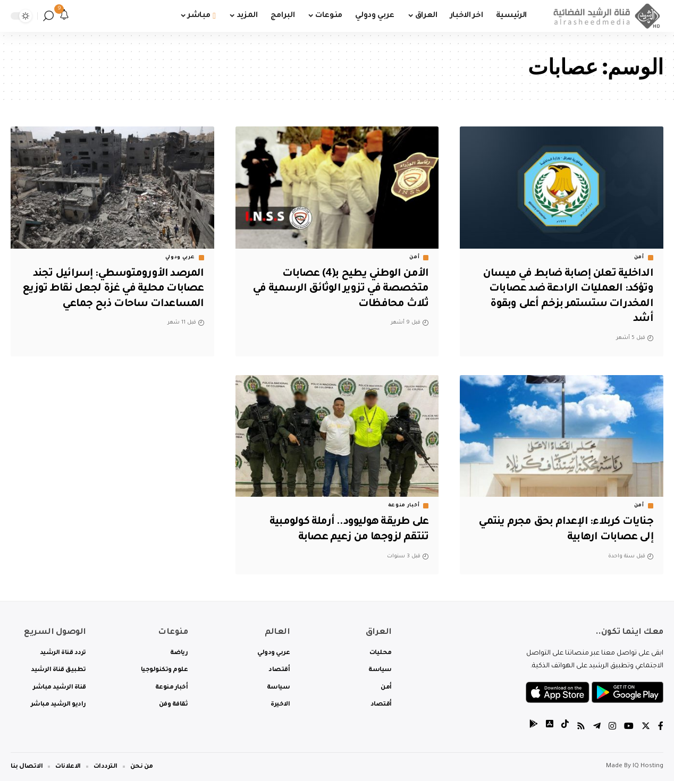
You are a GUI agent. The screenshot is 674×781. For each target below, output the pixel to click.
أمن (639, 257)
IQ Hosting (648, 766)
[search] (48, 16)
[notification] (64, 16)
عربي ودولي (180, 257)
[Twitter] (646, 727)
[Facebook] (660, 727)
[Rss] (581, 727)
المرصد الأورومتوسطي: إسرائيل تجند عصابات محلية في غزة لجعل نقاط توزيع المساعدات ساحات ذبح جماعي (115, 289)
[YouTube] (629, 727)
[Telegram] (597, 727)
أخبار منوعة (404, 505)
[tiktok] (565, 727)
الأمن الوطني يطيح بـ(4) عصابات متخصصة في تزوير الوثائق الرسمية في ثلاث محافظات (337, 289)
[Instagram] (612, 727)
